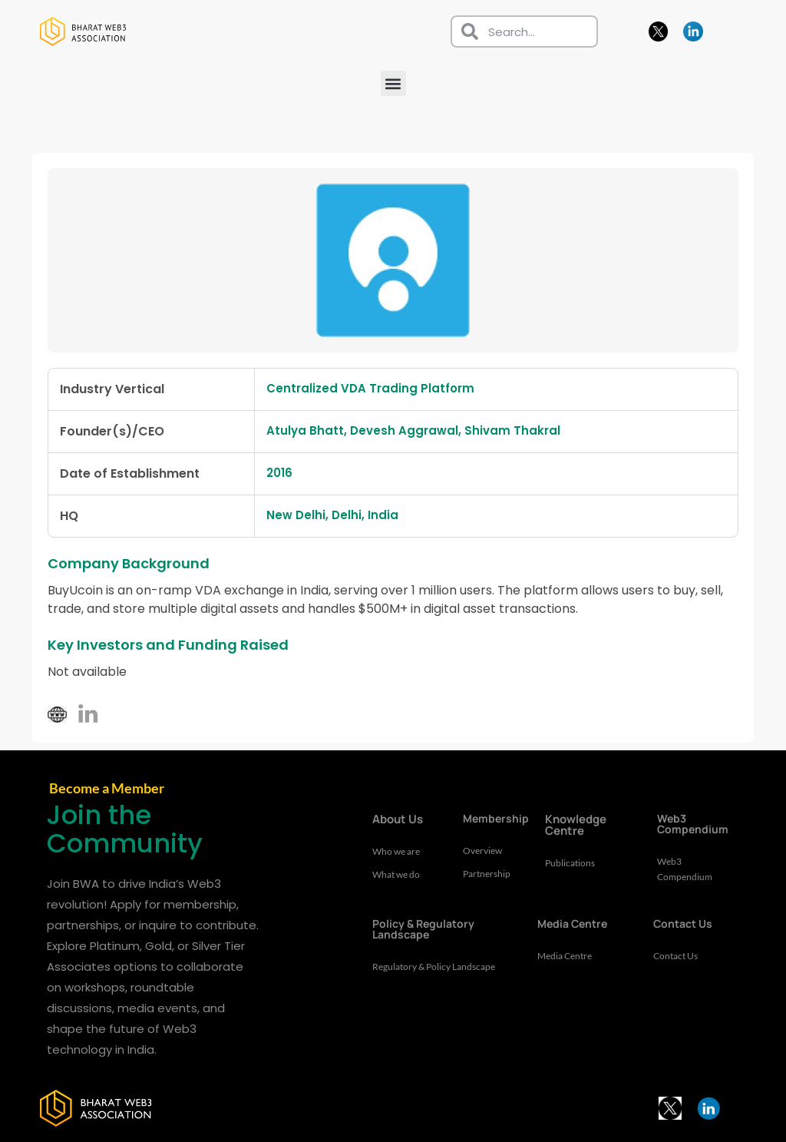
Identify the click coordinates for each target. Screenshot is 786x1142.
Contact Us (677, 956)
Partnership (488, 874)
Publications (571, 863)
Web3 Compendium (686, 869)
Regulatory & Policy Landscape (415, 974)
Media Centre (567, 956)
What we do (398, 875)
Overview (484, 851)
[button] (393, 83)
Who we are (398, 852)
